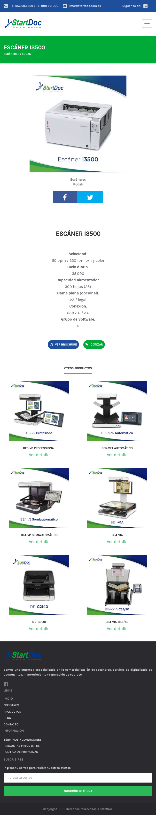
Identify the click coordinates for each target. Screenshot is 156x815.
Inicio (8, 698)
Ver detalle (39, 454)
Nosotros (11, 705)
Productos (12, 711)
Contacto (11, 724)
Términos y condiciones (23, 739)
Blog (7, 718)
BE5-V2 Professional (39, 448)
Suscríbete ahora (78, 791)
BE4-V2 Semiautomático (39, 535)
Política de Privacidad (21, 751)
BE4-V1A (117, 535)
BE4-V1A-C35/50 (117, 622)
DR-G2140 (39, 622)
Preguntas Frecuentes (22, 745)
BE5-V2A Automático (117, 448)
